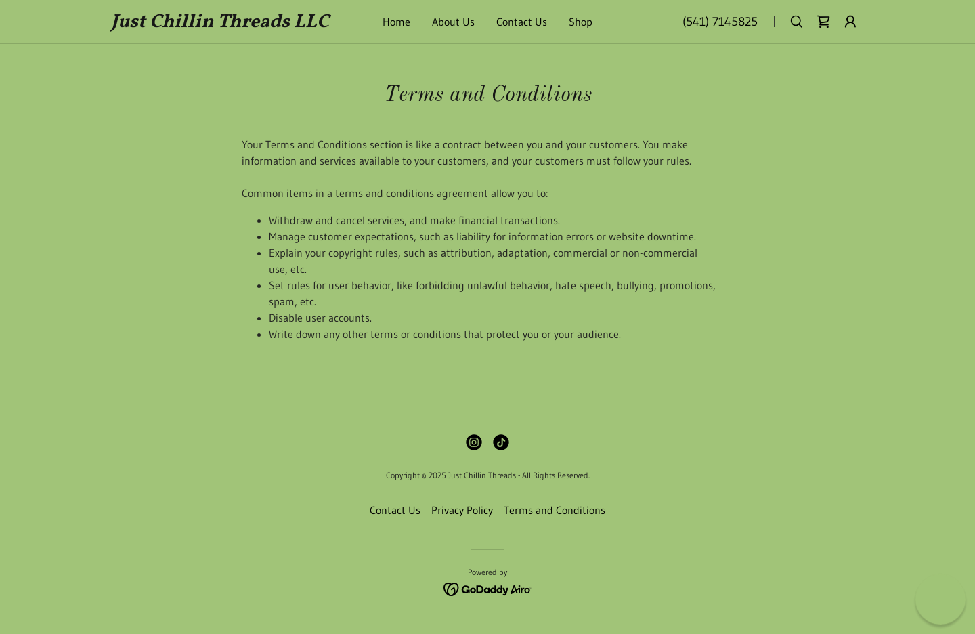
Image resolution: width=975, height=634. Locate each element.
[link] (224, 23)
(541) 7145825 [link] (720, 21)
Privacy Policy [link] (462, 510)
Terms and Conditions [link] (554, 510)
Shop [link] (580, 21)
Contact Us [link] (521, 21)
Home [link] (396, 21)
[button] (850, 21)
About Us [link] (453, 21)
